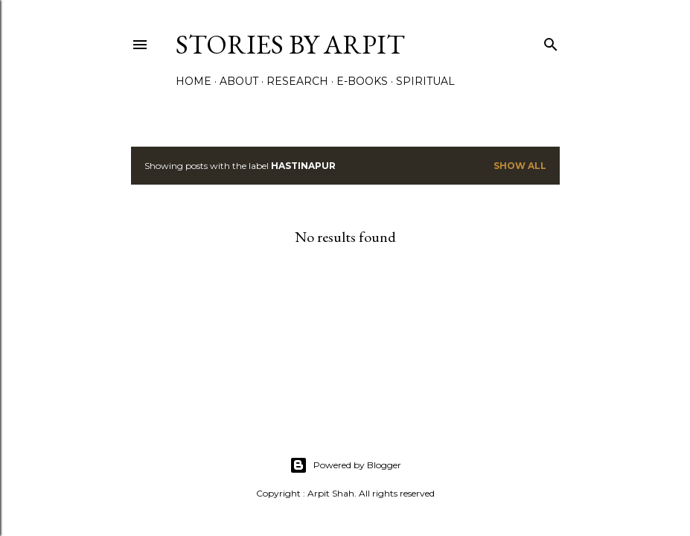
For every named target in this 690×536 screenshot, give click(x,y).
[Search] (551, 41)
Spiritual (425, 81)
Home (193, 81)
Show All (519, 165)
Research (297, 81)
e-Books (362, 81)
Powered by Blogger (345, 465)
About (239, 81)
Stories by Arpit (290, 44)
